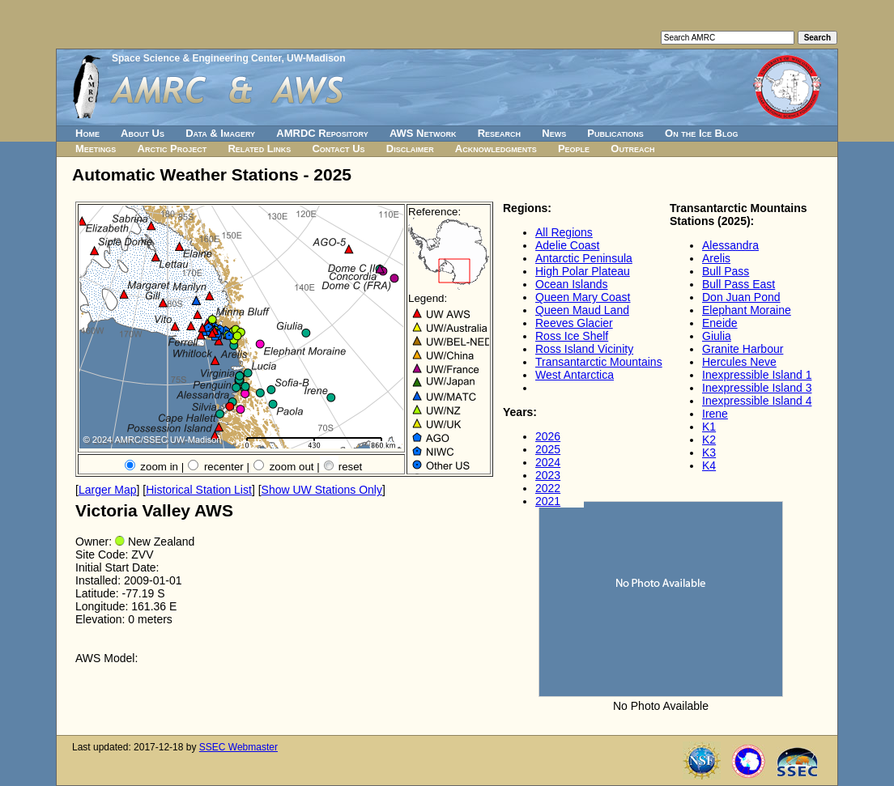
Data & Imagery (220, 133)
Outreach (632, 148)
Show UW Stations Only (322, 489)
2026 (547, 436)
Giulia (716, 335)
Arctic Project (172, 148)
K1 (709, 426)
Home (87, 133)
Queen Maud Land (582, 310)
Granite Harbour (742, 348)
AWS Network (423, 133)
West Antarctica (574, 374)
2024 (547, 462)
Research (499, 133)
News (554, 133)
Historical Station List (199, 489)
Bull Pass (725, 271)
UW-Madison (316, 58)
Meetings (95, 148)
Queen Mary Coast (583, 297)
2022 (547, 488)
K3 (709, 452)
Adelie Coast (567, 245)
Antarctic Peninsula (583, 258)
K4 (709, 465)
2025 (547, 449)
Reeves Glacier (574, 323)
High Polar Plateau (582, 271)
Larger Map (108, 489)
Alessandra (730, 245)
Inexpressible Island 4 (756, 400)
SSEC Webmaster (238, 747)
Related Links (259, 148)
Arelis (716, 258)
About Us (142, 133)
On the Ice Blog (701, 133)
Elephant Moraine (746, 310)
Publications (615, 133)
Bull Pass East (738, 284)
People (574, 148)
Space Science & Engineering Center (196, 58)
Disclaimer (410, 148)
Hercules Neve (739, 361)
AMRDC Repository (322, 133)
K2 (709, 439)
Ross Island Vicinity (584, 348)
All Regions (564, 232)
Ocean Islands (571, 284)
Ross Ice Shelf (571, 335)
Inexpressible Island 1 (756, 374)
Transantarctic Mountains (598, 361)
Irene (715, 413)
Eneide (720, 323)
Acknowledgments (496, 148)
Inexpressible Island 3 (756, 387)
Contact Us (338, 148)
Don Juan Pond (741, 297)
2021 (547, 501)
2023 (547, 475)
